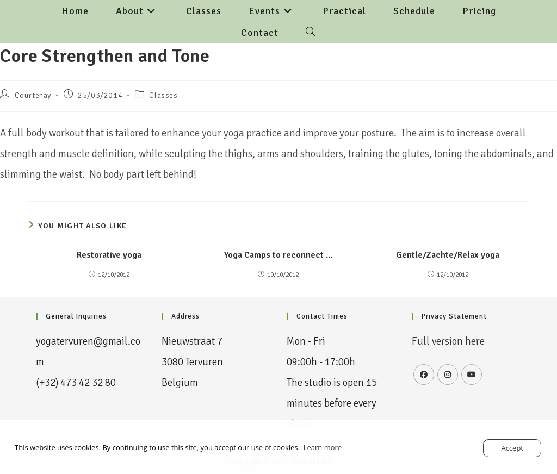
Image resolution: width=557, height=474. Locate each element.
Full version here (448, 341)
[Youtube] (471, 374)
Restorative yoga (109, 255)
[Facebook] (423, 374)
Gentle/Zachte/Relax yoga (447, 255)
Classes (163, 95)
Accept (512, 448)
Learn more (323, 447)
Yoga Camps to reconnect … (278, 255)
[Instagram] (447, 374)
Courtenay (33, 95)
